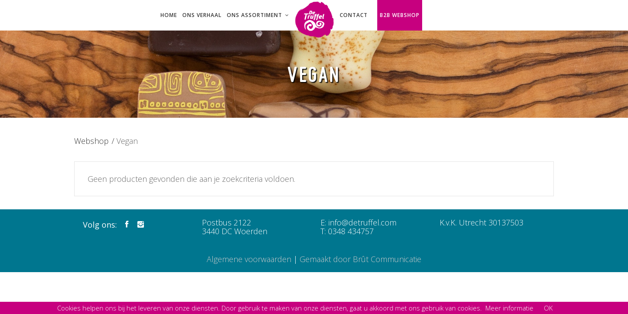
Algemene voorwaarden (249, 259)
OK (548, 308)
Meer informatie (509, 308)
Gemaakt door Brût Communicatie (360, 259)
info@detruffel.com (362, 222)
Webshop (91, 141)
